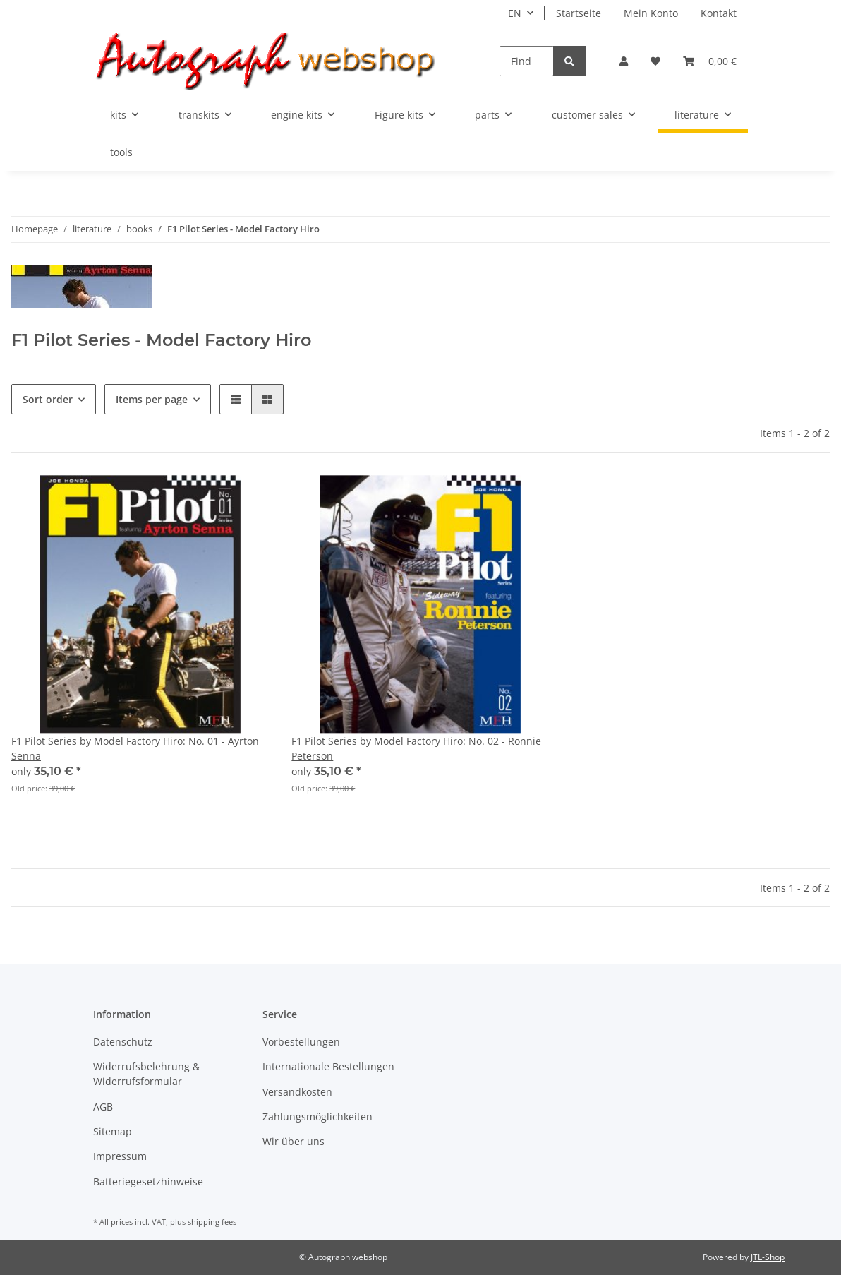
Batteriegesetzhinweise (148, 1181)
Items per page (152, 399)
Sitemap (112, 1131)
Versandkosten (297, 1092)
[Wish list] (655, 61)
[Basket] (710, 61)
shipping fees (212, 1221)
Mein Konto (651, 13)
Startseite (578, 13)
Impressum (120, 1156)
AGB (103, 1106)
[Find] (527, 61)
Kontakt (719, 13)
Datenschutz (122, 1041)
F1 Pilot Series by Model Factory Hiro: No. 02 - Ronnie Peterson (416, 748)
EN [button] (514, 13)
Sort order (48, 399)
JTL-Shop (768, 1257)
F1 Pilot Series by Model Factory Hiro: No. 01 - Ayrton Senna (135, 748)
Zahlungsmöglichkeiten (317, 1116)
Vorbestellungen (301, 1041)
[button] (623, 61)
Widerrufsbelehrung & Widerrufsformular (146, 1074)
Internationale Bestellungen (328, 1066)
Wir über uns (293, 1141)
